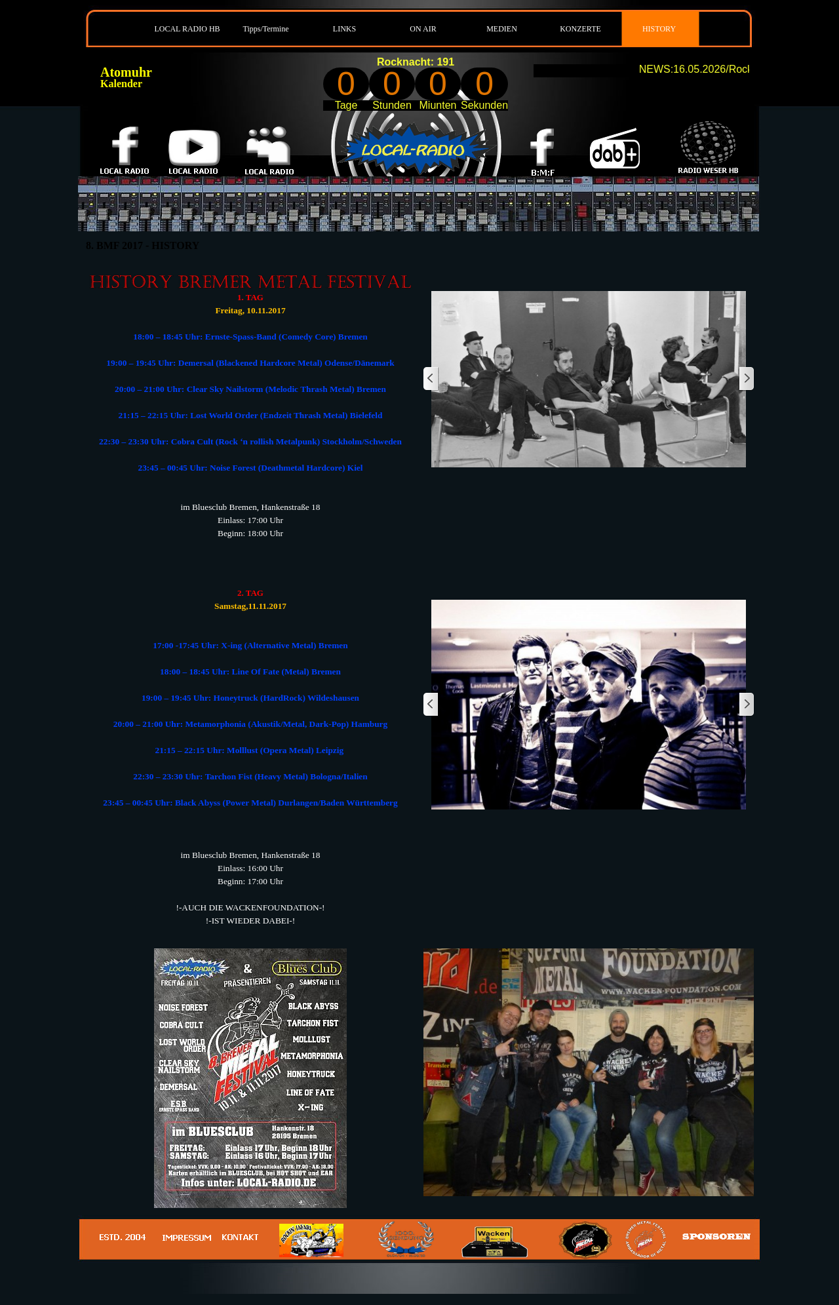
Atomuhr (126, 72)
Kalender (121, 83)
